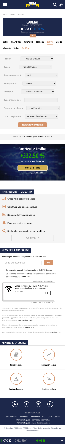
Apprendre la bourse (14, 343)
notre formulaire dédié (25, 320)
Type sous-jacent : (13, 75)
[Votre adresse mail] (22, 263)
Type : (7, 67)
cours (5, 42)
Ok (48, 262)
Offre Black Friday (32, 167)
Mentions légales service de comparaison (33, 423)
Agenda (59, 42)
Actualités (28, 42)
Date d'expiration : (13, 116)
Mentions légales (23, 420)
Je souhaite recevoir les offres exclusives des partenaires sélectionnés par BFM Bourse (29, 275)
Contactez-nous (11, 417)
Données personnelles (41, 420)
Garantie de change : (14, 108)
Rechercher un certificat (32, 124)
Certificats (26, 48)
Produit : (8, 59)
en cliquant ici (55, 332)
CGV (50, 417)
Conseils (40, 42)
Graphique (16, 42)
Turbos (16, 48)
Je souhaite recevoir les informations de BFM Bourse (28, 270)
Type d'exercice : (12, 100)
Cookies (57, 417)
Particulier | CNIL (29, 327)
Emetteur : (9, 91)
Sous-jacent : (10, 83)
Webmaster (23, 417)
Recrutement (35, 417)
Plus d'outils (32, 238)
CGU (44, 417)
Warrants (7, 48)
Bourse (5, 14)
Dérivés (50, 42)
